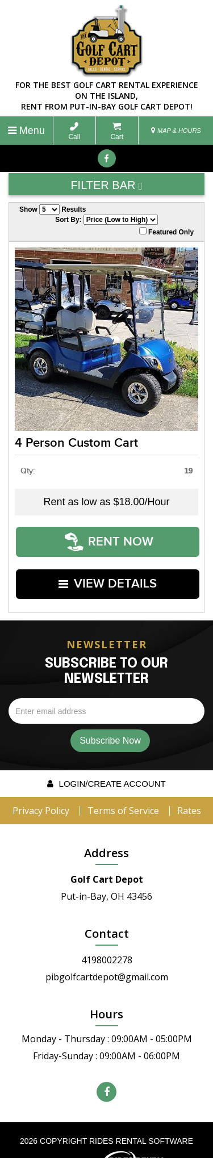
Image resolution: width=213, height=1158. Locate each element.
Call (74, 131)
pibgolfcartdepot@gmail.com (106, 953)
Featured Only (166, 231)
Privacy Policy (40, 787)
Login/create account (106, 760)
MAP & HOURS (176, 130)
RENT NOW (109, 536)
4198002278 (106, 936)
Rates (189, 787)
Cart (116, 131)
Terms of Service (123, 787)
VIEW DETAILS (108, 566)
